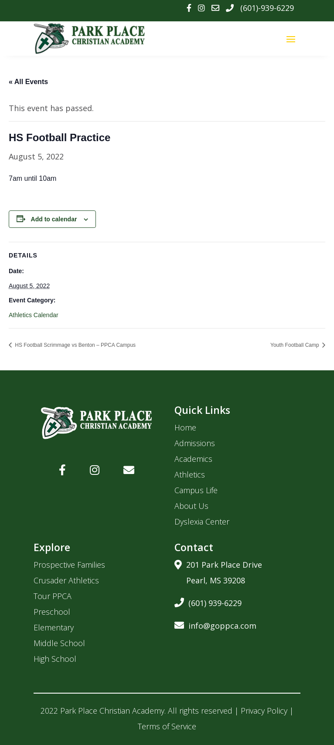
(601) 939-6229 (208, 601)
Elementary (54, 627)
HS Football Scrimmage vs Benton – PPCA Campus (75, 345)
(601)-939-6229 (267, 8)
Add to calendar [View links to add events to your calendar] (54, 219)
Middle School (59, 643)
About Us (191, 506)
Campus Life (196, 490)
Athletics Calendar (33, 315)
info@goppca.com (215, 624)
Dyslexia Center (201, 521)
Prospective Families (69, 564)
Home (185, 427)
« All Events (28, 81)
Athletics (189, 474)
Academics (193, 459)
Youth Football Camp (295, 345)
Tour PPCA (53, 596)
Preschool (52, 611)
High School (55, 659)
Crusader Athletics (66, 580)
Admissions (194, 443)
